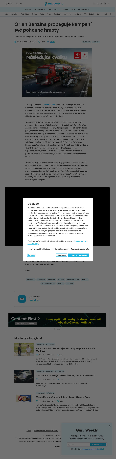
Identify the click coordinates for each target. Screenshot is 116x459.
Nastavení (31, 255)
